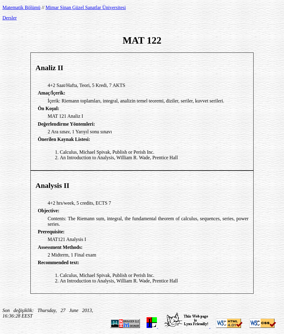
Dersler (9, 17)
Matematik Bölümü (21, 7)
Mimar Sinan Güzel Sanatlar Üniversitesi (86, 7)
